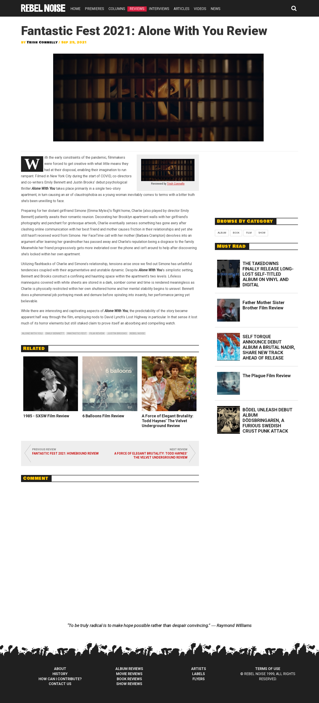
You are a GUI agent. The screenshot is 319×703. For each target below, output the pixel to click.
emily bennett (55, 333)
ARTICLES (181, 9)
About (60, 669)
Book (236, 232)
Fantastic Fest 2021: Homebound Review (65, 453)
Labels (198, 674)
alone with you (32, 333)
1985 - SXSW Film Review (46, 416)
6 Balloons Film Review (103, 416)
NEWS (215, 9)
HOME (75, 9)
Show (261, 232)
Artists (198, 669)
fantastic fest (76, 333)
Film (249, 232)
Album (222, 232)
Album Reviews (129, 669)
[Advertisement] (256, 182)
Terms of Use (267, 669)
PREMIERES (94, 9)
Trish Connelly (42, 42)
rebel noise (137, 333)
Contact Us (60, 684)
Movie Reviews (129, 674)
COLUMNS (117, 9)
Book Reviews (129, 679)
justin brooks (117, 333)
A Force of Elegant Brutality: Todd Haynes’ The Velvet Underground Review (167, 421)
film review (96, 333)
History (60, 674)
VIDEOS (200, 9)
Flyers (199, 679)
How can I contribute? (60, 679)
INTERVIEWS (159, 9)
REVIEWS (137, 9)
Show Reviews (129, 684)
